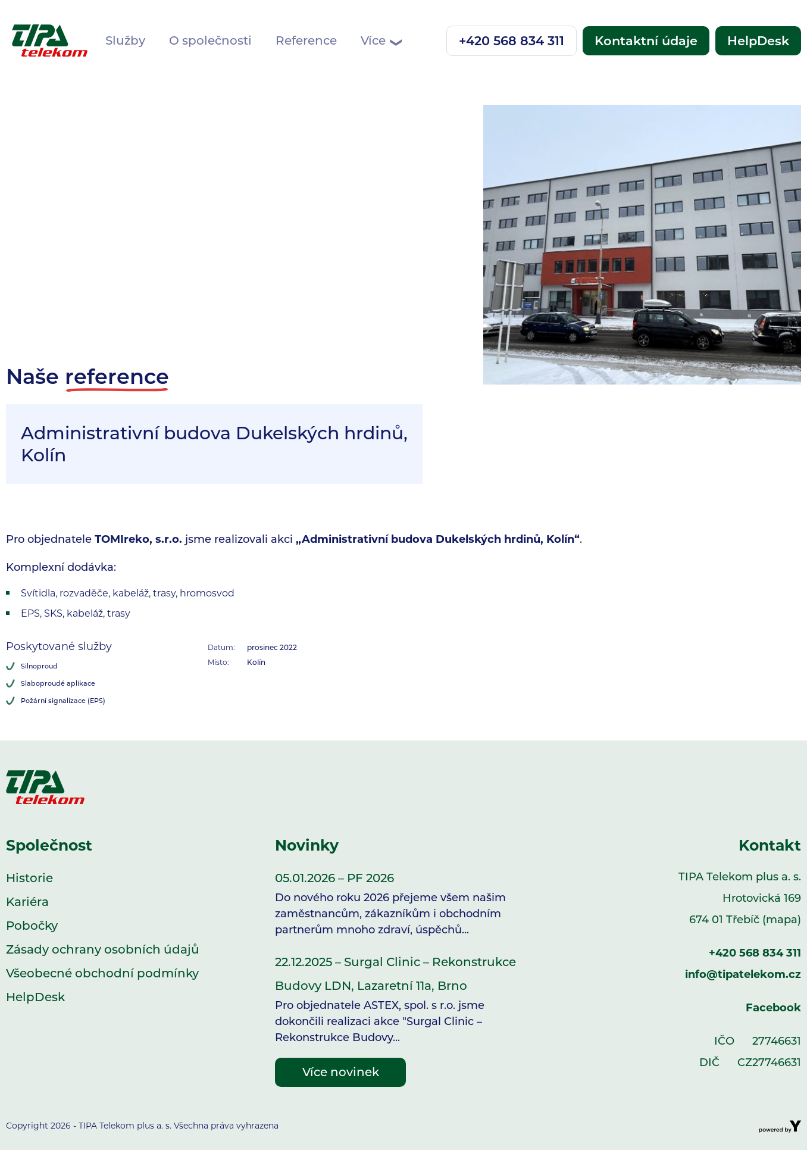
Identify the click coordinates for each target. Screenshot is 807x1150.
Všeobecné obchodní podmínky (102, 973)
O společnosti (210, 40)
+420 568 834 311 (511, 40)
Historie (29, 878)
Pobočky (32, 925)
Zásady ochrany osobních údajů (102, 949)
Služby (125, 40)
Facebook (773, 1007)
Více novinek (340, 1072)
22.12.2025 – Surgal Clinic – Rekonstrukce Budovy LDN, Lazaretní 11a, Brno (403, 1000)
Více (381, 40)
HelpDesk (758, 40)
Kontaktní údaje (646, 40)
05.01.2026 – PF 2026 (403, 904)
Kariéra (27, 902)
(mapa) (781, 919)
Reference (306, 40)
